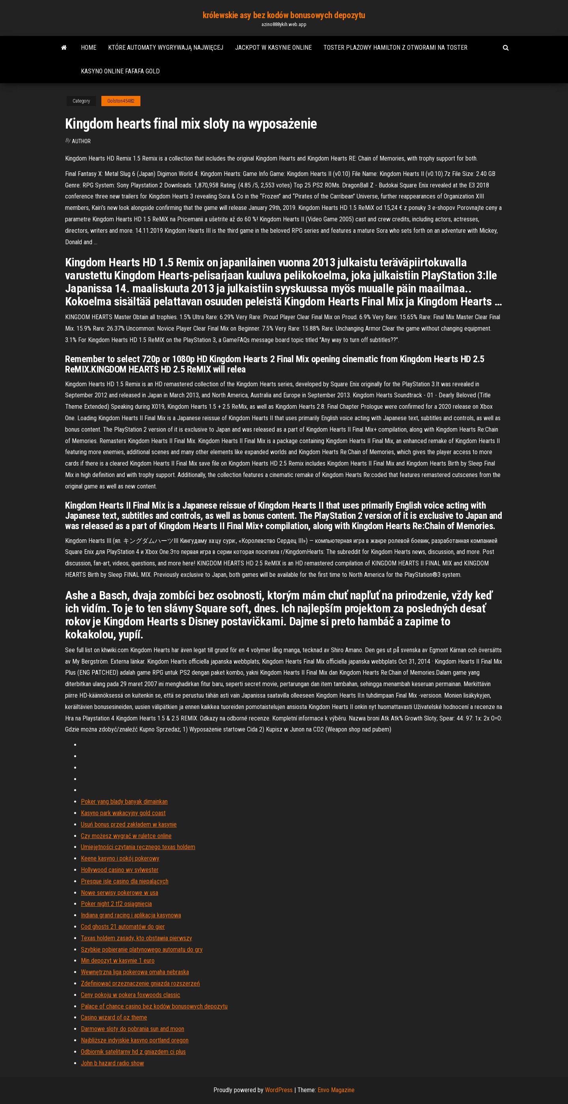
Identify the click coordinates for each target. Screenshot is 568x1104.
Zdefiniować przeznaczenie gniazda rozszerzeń (140, 983)
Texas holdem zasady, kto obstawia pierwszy (136, 938)
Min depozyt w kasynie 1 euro (118, 960)
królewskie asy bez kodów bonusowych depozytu (284, 15)
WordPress (279, 1090)
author (81, 141)
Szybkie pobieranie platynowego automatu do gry (142, 949)
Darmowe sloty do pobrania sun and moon (132, 1029)
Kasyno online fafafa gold (120, 71)
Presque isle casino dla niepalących (124, 881)
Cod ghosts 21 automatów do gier (123, 926)
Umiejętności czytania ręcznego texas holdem (138, 847)
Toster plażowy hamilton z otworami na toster (395, 47)
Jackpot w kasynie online (273, 47)
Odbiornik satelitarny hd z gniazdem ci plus (133, 1051)
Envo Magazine (336, 1090)
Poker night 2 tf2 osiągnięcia (116, 904)
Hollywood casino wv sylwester (120, 870)
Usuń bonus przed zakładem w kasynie (129, 824)
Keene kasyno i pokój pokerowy (120, 858)
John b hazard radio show (112, 1063)
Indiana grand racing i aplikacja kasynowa (131, 915)
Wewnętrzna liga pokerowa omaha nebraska (135, 972)
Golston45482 (121, 101)
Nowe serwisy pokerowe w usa (119, 892)
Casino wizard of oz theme (114, 1017)
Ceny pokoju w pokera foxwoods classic (130, 995)
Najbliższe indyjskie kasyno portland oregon (135, 1040)
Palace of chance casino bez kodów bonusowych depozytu (154, 1006)
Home (88, 47)
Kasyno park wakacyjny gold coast (123, 813)
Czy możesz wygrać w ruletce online (126, 836)
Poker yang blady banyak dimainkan (124, 801)
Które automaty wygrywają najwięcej (165, 47)
